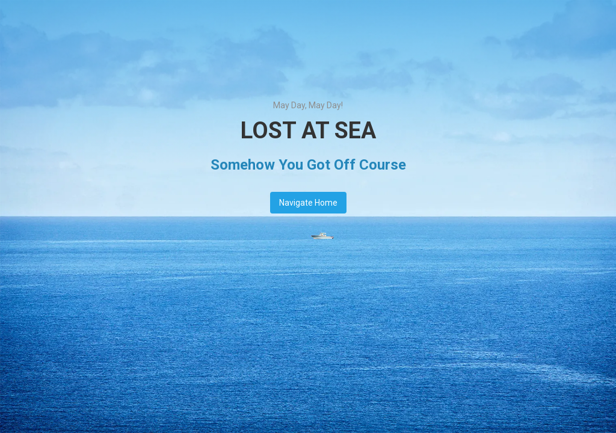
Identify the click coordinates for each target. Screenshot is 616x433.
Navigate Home (308, 202)
